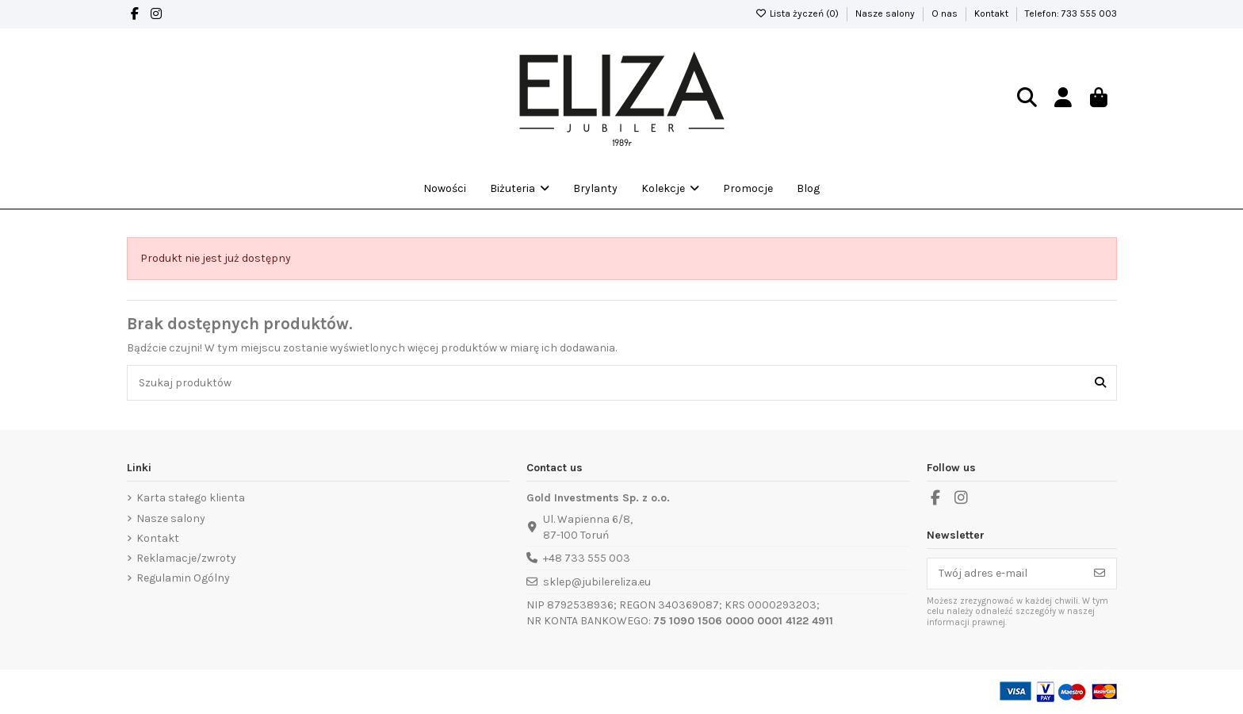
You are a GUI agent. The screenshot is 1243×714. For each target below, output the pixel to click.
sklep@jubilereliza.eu (597, 582)
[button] (670, 189)
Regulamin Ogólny (183, 578)
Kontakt (992, 13)
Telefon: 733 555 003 (1071, 13)
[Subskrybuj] (1099, 574)
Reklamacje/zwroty (186, 558)
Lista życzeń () (798, 13)
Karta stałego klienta (190, 498)
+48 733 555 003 (586, 558)
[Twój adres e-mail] (1005, 574)
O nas (945, 13)
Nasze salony (886, 13)
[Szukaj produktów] (1100, 383)
